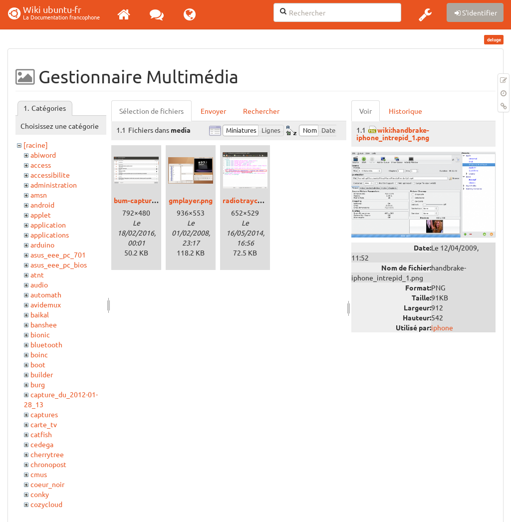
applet (40, 214)
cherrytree (47, 454)
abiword (43, 154)
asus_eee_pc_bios (58, 264)
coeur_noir (47, 484)
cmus (38, 474)
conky (39, 494)
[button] (425, 14)
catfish (41, 434)
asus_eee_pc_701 (58, 254)
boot (37, 364)
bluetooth (46, 344)
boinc (39, 354)
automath (45, 294)
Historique (405, 110)
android (42, 204)
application (48, 224)
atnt (37, 274)
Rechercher (261, 110)
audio (39, 284)
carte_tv (43, 424)
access (40, 164)
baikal (39, 314)
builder (41, 374)
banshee (43, 324)
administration (53, 184)
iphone (442, 327)
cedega (41, 444)
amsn (38, 194)
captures (44, 414)
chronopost (48, 464)
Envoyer (213, 110)
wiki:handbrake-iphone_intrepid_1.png (392, 133)
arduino (42, 244)
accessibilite (50, 174)
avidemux (45, 304)
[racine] (35, 144)
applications (49, 234)
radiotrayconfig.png (255, 200)
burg (37, 384)
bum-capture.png (141, 200)
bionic (40, 334)
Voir (365, 110)
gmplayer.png (191, 200)
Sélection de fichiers (151, 110)
